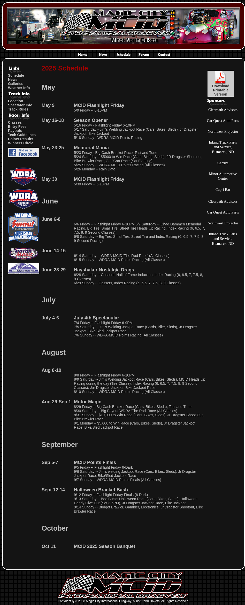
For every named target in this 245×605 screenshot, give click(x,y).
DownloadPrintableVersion (220, 88)
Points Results (20, 139)
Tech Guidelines (22, 135)
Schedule (16, 75)
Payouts (15, 131)
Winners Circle (20, 143)
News (13, 79)
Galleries (15, 84)
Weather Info (19, 88)
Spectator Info (20, 105)
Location (15, 101)
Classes (15, 122)
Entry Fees (17, 126)
